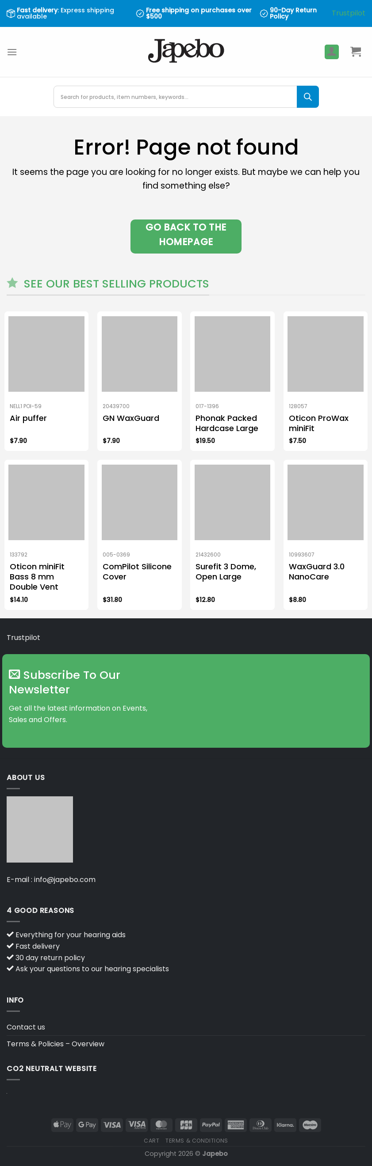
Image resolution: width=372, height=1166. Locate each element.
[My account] (332, 52)
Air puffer (28, 418)
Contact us (26, 1027)
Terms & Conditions (196, 1140)
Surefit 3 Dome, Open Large (226, 571)
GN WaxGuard (131, 418)
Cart (151, 1140)
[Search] (308, 97)
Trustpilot (348, 13)
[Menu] (12, 52)
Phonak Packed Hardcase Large (227, 423)
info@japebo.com (65, 879)
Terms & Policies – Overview (55, 1044)
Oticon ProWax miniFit (319, 423)
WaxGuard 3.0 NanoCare (317, 571)
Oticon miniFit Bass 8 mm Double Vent (37, 576)
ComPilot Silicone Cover (137, 571)
